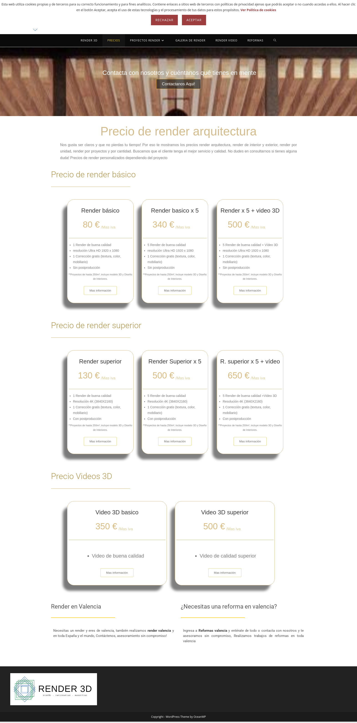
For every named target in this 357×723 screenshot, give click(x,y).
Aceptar (193, 20)
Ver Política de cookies (258, 10)
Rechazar (164, 20)
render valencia (160, 631)
